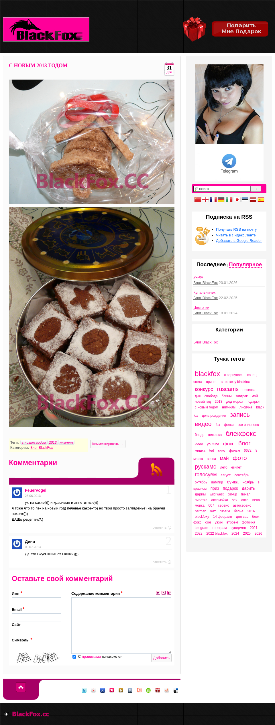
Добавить (161, 658)
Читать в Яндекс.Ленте (236, 235)
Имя (36, 598)
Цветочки (201, 307)
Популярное (245, 264)
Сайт (36, 629)
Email (36, 614)
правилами (91, 656)
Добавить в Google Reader (239, 240)
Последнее (211, 264)
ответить (162, 528)
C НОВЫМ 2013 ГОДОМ (38, 65)
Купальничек (204, 292)
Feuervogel (35, 490)
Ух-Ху (198, 277)
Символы (36, 644)
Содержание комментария (97, 593)
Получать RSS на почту (236, 229)
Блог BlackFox (41, 448)
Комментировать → (107, 444)
